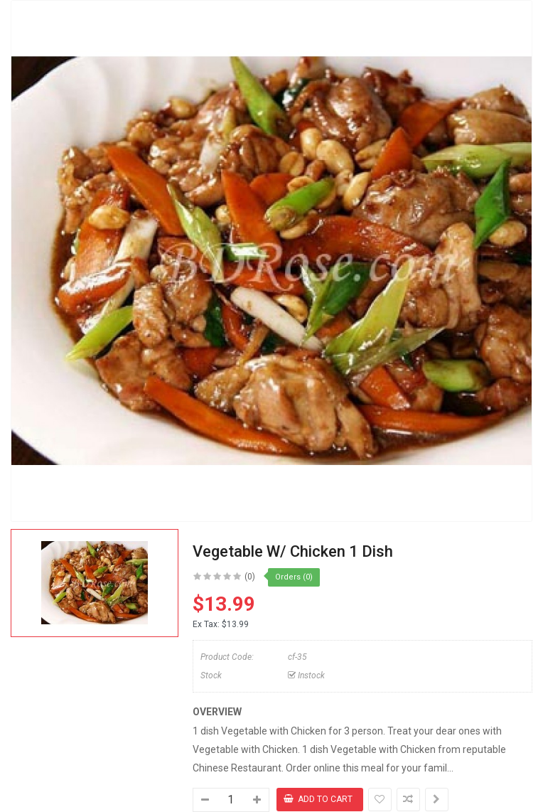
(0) (249, 577)
